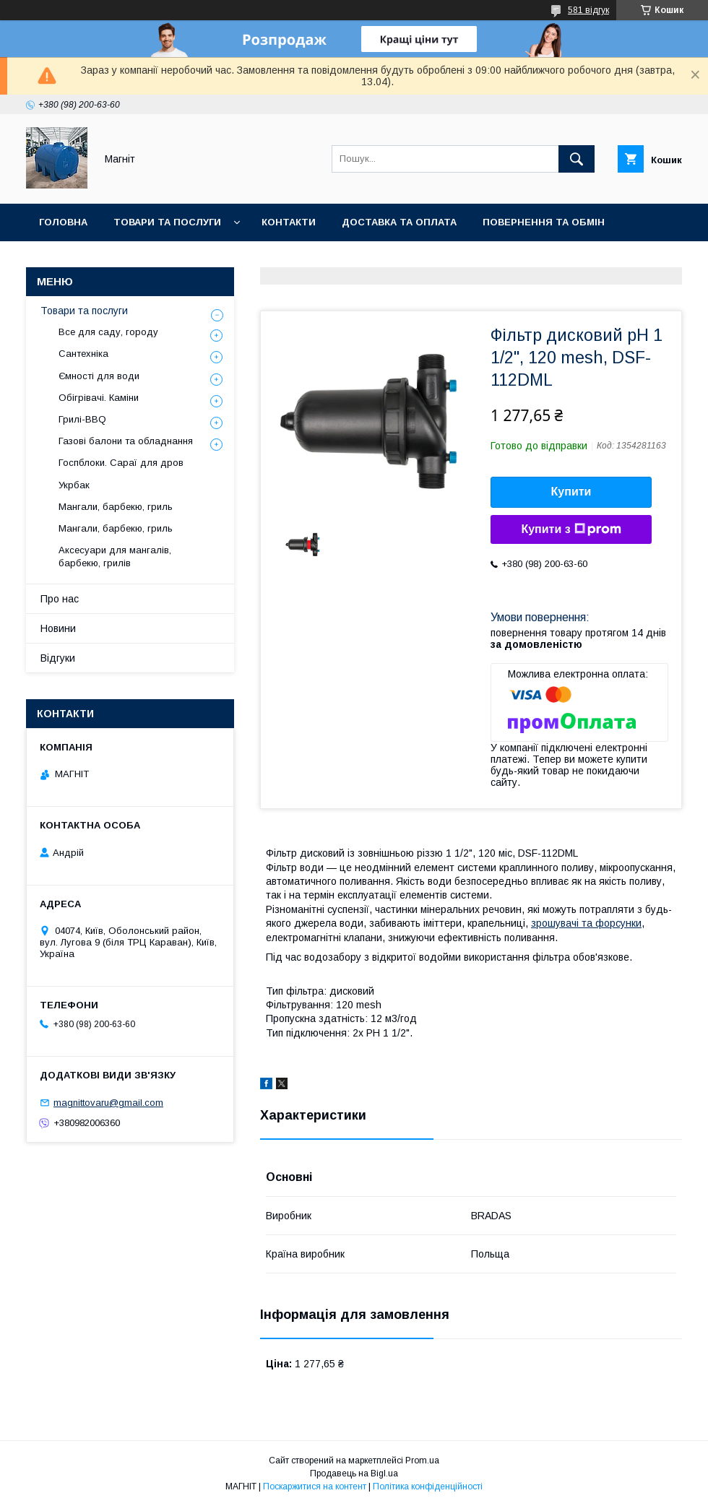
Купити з (571, 529)
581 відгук (588, 10)
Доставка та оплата (399, 222)
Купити (571, 491)
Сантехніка (83, 353)
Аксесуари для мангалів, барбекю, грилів (115, 556)
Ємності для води (99, 376)
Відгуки (57, 658)
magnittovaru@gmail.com (108, 1102)
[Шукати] (576, 159)
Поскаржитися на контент (314, 1486)
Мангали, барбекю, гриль (116, 506)
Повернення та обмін (544, 222)
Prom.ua (422, 1460)
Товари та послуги (167, 222)
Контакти (289, 222)
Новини (211, 259)
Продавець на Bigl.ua (354, 1473)
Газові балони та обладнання (126, 441)
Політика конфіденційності (428, 1486)
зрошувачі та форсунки (586, 923)
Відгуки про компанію (101, 259)
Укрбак (74, 485)
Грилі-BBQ (82, 419)
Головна (63, 222)
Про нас (59, 599)
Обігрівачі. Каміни (99, 397)
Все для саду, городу (108, 331)
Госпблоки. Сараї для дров (121, 462)
